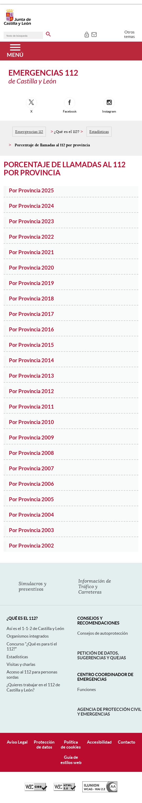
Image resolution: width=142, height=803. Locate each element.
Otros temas (129, 34)
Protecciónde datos (44, 744)
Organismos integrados (28, 636)
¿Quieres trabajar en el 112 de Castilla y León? (33, 687)
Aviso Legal (17, 742)
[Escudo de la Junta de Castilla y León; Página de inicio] (17, 24)
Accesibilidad (99, 742)
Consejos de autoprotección (102, 633)
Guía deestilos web (71, 760)
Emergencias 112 (29, 131)
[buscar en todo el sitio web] (48, 33)
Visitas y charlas (21, 664)
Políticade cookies (71, 744)
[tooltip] (86, 34)
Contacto (126, 742)
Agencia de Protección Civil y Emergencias (109, 711)
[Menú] (15, 51)
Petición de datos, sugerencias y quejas (101, 655)
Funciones (86, 689)
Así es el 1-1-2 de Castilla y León (35, 628)
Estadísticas (99, 131)
